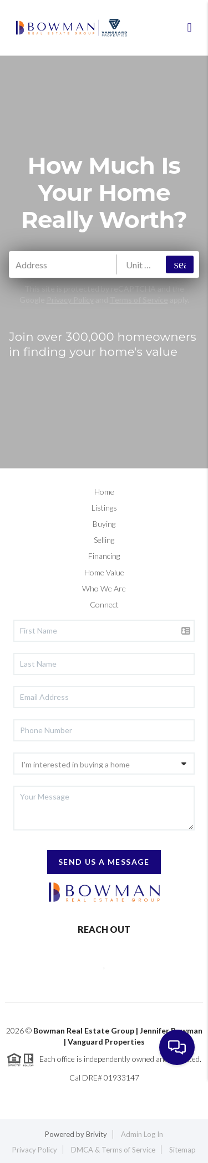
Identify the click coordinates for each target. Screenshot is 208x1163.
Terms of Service (139, 299)
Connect (104, 604)
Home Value (104, 572)
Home (104, 491)
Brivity (96, 1134)
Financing (104, 555)
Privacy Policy (70, 299)
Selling (104, 539)
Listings (104, 507)
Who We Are (104, 588)
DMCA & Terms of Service (113, 1149)
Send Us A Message (104, 861)
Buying (104, 523)
